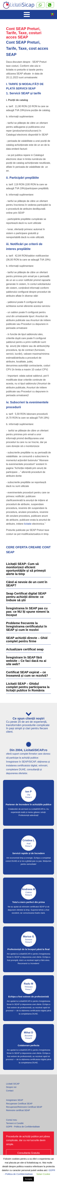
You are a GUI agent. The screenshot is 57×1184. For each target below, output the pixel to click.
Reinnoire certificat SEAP (18, 1110)
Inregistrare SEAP (14, 1100)
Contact (9, 1090)
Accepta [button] (28, 1179)
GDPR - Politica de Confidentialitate (23, 1126)
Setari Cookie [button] (43, 1174)
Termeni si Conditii (14, 1123)
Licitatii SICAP (13, 1084)
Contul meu (11, 1120)
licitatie (27, 523)
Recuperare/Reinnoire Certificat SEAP (24, 1107)
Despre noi (11, 1087)
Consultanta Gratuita (28, 1153)
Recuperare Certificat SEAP (19, 1103)
